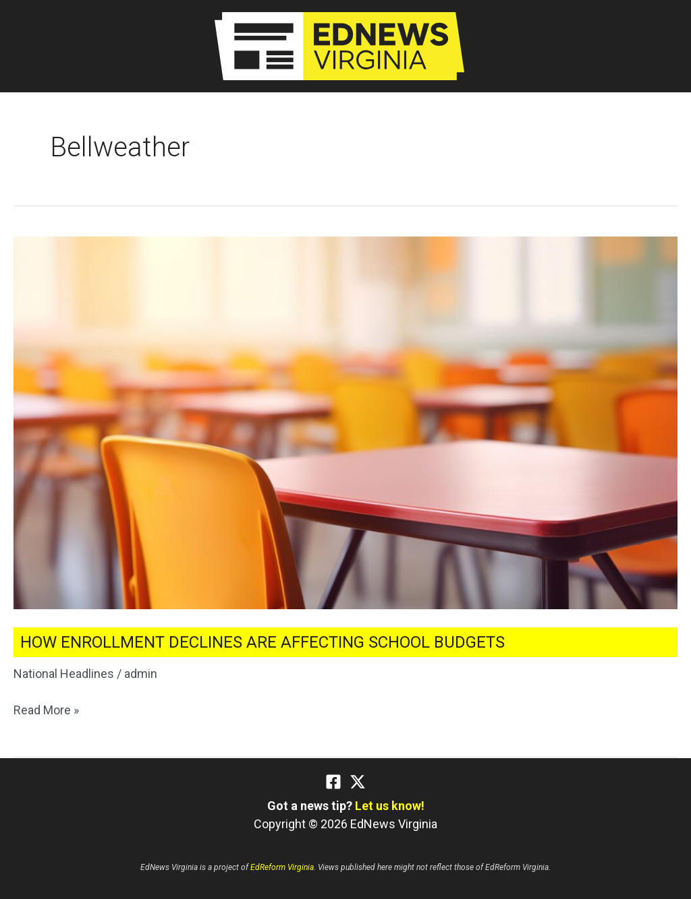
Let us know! (389, 806)
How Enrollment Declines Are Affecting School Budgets (262, 642)
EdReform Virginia (282, 867)
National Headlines (63, 673)
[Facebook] (333, 782)
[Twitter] (358, 782)
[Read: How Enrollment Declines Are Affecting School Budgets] (345, 421)
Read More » (46, 710)
